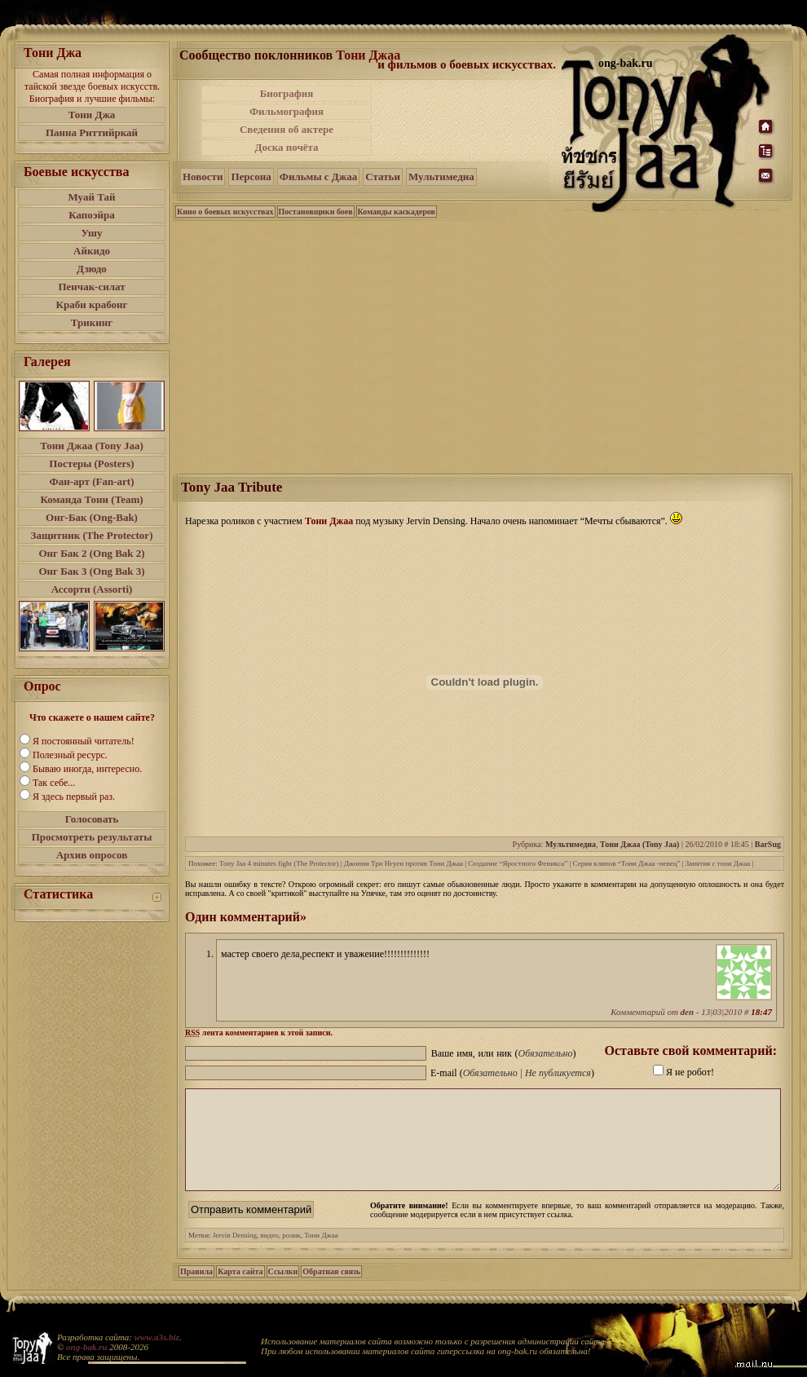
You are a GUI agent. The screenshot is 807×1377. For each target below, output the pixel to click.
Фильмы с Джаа (318, 176)
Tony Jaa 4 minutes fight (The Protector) (278, 863)
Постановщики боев (316, 211)
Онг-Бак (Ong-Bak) (92, 517)
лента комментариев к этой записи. (259, 1032)
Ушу (92, 233)
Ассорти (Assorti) (92, 589)
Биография (287, 93)
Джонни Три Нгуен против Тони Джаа (403, 863)
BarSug (768, 844)
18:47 (761, 1012)
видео (270, 1255)
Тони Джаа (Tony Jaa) (91, 445)
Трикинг (91, 322)
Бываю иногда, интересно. (87, 769)
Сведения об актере (286, 129)
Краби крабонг (92, 304)
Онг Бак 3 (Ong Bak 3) (91, 571)
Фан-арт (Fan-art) (92, 481)
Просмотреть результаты (92, 837)
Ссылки (283, 1291)
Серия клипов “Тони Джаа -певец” (627, 863)
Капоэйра (91, 215)
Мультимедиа (441, 176)
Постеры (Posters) (91, 463)
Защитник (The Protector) (92, 535)
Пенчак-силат (91, 286)
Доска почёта (286, 147)
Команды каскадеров (396, 211)
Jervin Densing (235, 1255)
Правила (196, 1291)
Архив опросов (92, 855)
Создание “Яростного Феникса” (517, 863)
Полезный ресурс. (70, 755)
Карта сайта (240, 1291)
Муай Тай (91, 197)
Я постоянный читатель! (83, 741)
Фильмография (286, 111)
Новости (203, 176)
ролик (291, 1255)
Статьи (382, 176)
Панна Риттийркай (92, 132)
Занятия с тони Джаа (718, 863)
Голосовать (92, 819)
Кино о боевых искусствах (225, 211)
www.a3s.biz (156, 1337)
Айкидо (91, 251)
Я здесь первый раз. (74, 796)
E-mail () (512, 1073)
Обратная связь (331, 1291)
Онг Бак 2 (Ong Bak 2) (91, 553)
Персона (251, 176)
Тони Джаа (368, 55)
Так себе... (54, 782)
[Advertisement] (467, 120)
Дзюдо (92, 269)
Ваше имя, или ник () (503, 1053)
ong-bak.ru (86, 1347)
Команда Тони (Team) (91, 499)
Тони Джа (92, 114)
